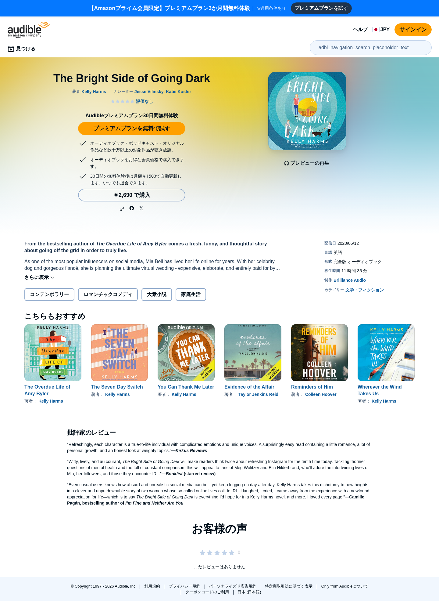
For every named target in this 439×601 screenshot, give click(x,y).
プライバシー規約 (185, 586)
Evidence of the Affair (249, 386)
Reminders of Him (312, 386)
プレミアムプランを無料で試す (131, 128)
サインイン (413, 30)
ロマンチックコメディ (108, 294)
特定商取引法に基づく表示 (289, 586)
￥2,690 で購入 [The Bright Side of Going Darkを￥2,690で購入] (131, 195)
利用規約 (152, 586)
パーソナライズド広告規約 (233, 586)
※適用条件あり (187, 8)
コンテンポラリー (49, 294)
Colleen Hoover (321, 394)
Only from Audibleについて (345, 586)
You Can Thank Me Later (186, 386)
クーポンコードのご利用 (207, 592)
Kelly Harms (50, 401)
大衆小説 (156, 294)
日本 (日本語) (249, 592)
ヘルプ (360, 29)
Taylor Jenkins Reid (258, 394)
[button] (122, 208)
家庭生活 (191, 294)
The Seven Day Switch (117, 386)
